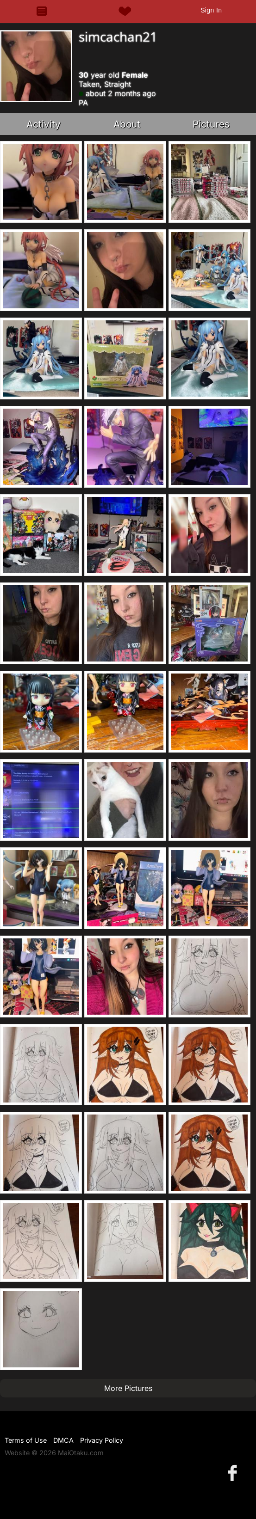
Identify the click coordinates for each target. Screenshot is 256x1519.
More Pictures (128, 1388)
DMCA (63, 1440)
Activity (43, 124)
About (126, 124)
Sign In (211, 10)
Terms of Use (26, 1440)
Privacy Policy (101, 1440)
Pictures (211, 124)
